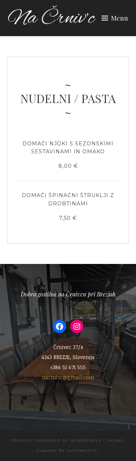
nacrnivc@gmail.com (68, 377)
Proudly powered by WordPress (56, 440)
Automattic (82, 450)
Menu (119, 18)
